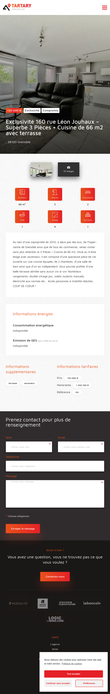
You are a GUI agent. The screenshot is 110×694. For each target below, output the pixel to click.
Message (11, 476)
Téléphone (12, 456)
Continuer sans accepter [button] (58, 683)
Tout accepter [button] (73, 674)
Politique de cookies (72, 663)
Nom (9, 437)
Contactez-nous (55, 576)
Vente (55, 649)
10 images (68, 169)
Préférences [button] (89, 683)
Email (61, 437)
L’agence (55, 644)
